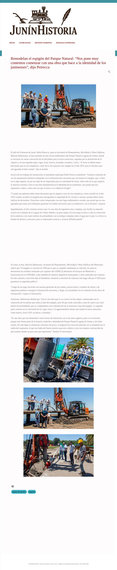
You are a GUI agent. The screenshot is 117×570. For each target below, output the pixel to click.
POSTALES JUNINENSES (65, 43)
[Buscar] (113, 6)
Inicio (12, 43)
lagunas (32, 492)
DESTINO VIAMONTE (43, 43)
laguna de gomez (19, 492)
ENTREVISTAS (25, 43)
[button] (109, 72)
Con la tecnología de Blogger (58, 559)
